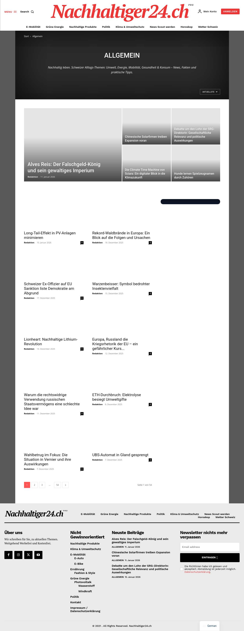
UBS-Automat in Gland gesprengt (120, 455)
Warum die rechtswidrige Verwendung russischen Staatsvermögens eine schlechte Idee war (52, 402)
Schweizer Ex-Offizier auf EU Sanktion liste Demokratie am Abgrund (49, 288)
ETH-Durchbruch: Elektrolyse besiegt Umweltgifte (116, 397)
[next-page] (65, 485)
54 (57, 484)
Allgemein (118, 547)
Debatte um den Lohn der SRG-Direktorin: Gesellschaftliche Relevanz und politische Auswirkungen (140, 569)
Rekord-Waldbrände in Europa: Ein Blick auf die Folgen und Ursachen (121, 235)
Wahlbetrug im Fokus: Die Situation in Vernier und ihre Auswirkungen (47, 459)
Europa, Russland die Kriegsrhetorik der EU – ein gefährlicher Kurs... (115, 344)
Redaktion (33, 176)
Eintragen (210, 557)
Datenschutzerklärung (197, 572)
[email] (210, 546)
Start (26, 36)
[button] (27, 11)
